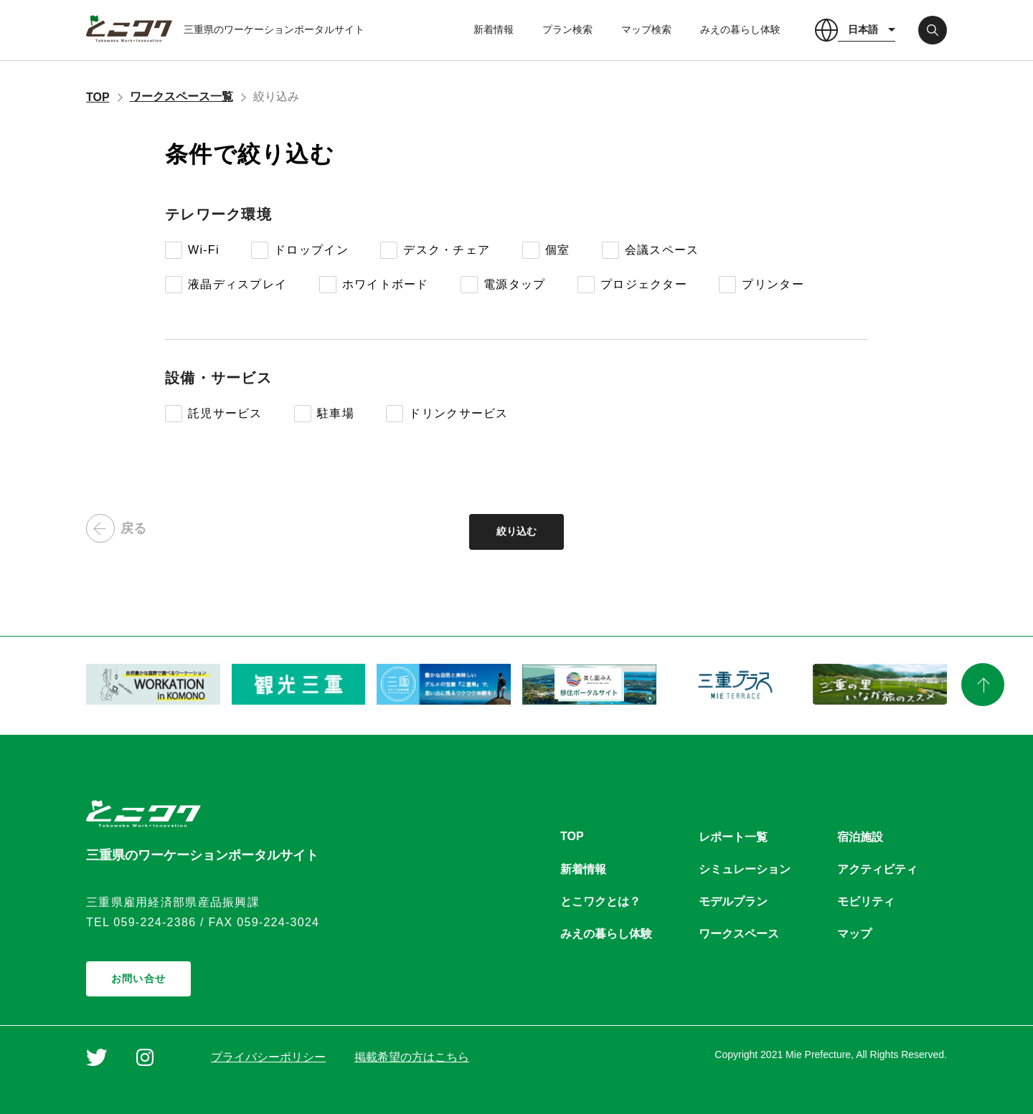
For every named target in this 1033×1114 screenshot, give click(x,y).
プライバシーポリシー (268, 1057)
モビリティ (866, 901)
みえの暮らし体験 (740, 29)
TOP (98, 97)
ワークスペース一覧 (181, 96)
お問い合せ (138, 978)
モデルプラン (733, 901)
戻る (116, 528)
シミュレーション (745, 869)
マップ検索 (646, 29)
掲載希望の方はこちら (411, 1057)
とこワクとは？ (600, 901)
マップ (854, 934)
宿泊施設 (860, 837)
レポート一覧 (733, 837)
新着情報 (493, 29)
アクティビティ (877, 869)
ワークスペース (739, 934)
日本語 (863, 29)
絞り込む (516, 531)
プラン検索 (567, 29)
